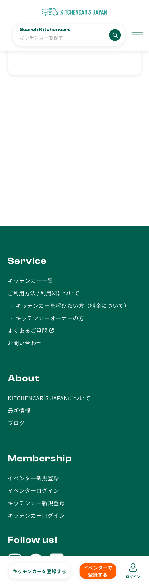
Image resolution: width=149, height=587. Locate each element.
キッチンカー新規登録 (36, 398)
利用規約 (60, 546)
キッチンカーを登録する (39, 571)
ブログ (16, 318)
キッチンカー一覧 (30, 176)
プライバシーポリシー (111, 546)
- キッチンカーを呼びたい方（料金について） (69, 201)
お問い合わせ (25, 238)
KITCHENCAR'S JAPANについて (49, 293)
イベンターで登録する (98, 571)
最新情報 (19, 306)
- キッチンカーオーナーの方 (46, 213)
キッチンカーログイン (36, 411)
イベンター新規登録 (33, 373)
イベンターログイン (33, 386)
